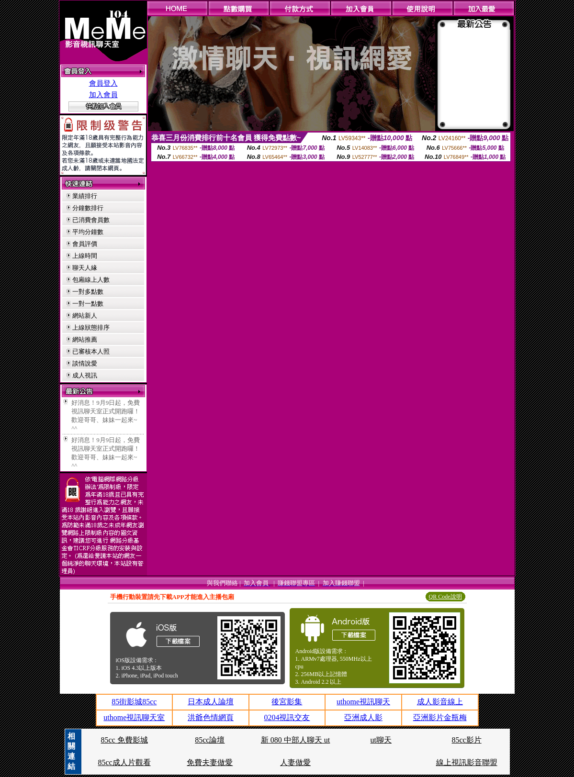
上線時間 (84, 255)
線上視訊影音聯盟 (466, 762)
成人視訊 (84, 375)
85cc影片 (467, 740)
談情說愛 (84, 363)
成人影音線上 (440, 702)
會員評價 (84, 243)
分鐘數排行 (87, 207)
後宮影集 (286, 702)
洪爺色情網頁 (211, 717)
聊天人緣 (84, 267)
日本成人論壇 (211, 702)
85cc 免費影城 (124, 740)
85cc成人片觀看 (124, 762)
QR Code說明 (445, 596)
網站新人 (84, 315)
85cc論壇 (210, 740)
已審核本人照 (91, 351)
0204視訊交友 (287, 717)
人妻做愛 (295, 762)
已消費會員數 (91, 219)
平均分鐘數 (87, 231)
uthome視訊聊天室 (134, 717)
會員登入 (103, 83)
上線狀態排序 (91, 327)
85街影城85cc (134, 702)
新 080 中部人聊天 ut (295, 740)
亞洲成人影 (363, 717)
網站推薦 (84, 339)
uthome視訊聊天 (363, 702)
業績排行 (84, 196)
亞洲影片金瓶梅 (440, 717)
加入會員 (103, 95)
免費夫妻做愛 (210, 762)
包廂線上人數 (91, 279)
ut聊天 (381, 740)
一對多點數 (87, 291)
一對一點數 (87, 303)
